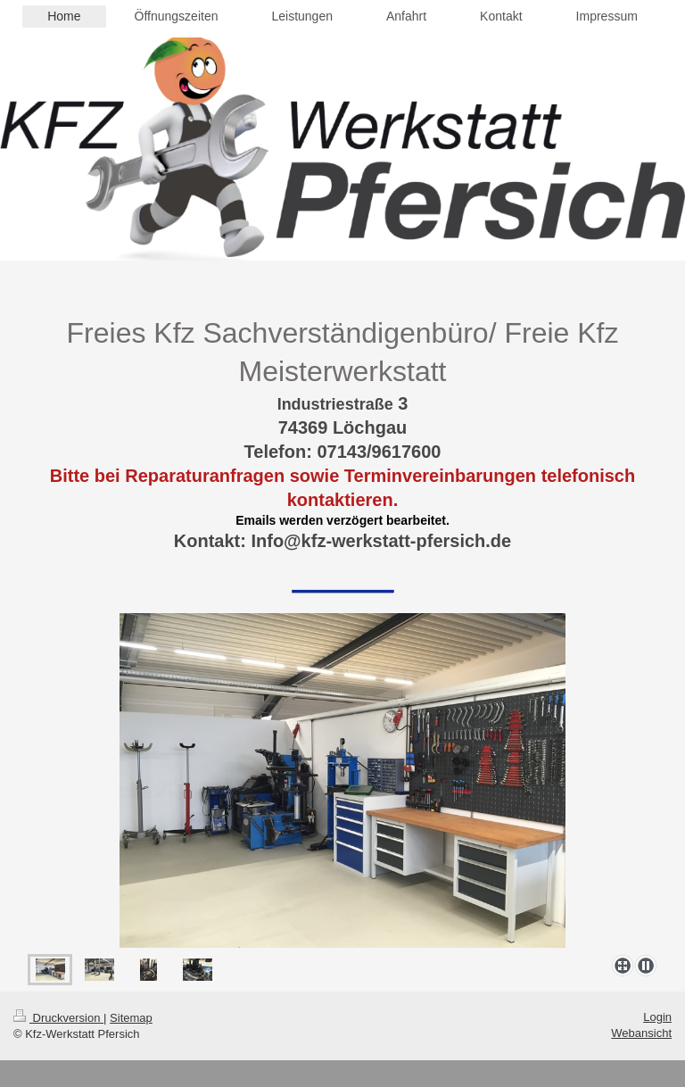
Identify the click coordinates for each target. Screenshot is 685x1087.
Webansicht (641, 1033)
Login (657, 1017)
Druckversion (58, 1018)
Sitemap (131, 1018)
